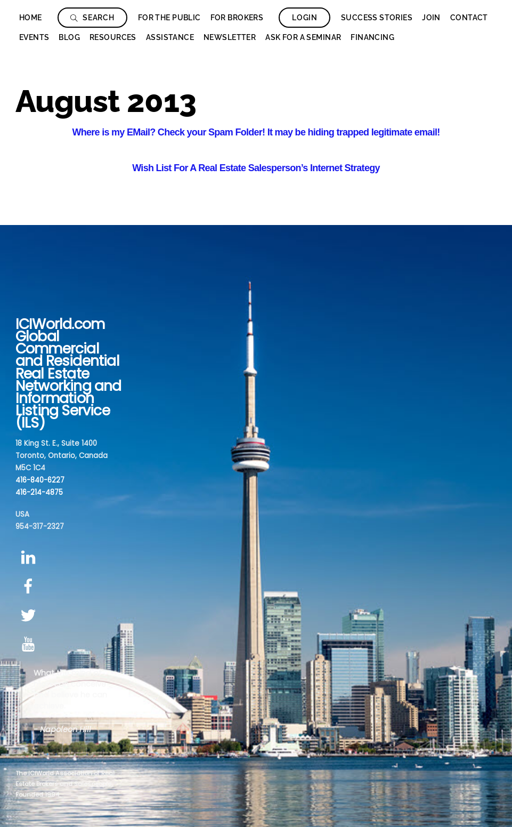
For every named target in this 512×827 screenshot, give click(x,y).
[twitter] (30, 616)
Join (431, 17)
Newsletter (230, 37)
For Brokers (237, 17)
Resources (113, 37)
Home (30, 17)
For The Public (169, 17)
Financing (372, 37)
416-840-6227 (39, 480)
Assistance (170, 37)
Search (92, 17)
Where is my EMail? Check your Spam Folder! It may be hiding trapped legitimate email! (256, 132)
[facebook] (30, 586)
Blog (69, 37)
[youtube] (30, 645)
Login (305, 17)
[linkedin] (30, 557)
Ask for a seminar (303, 37)
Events (34, 37)
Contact (469, 17)
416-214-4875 (39, 492)
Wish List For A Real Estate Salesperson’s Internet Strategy (256, 168)
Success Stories (376, 17)
